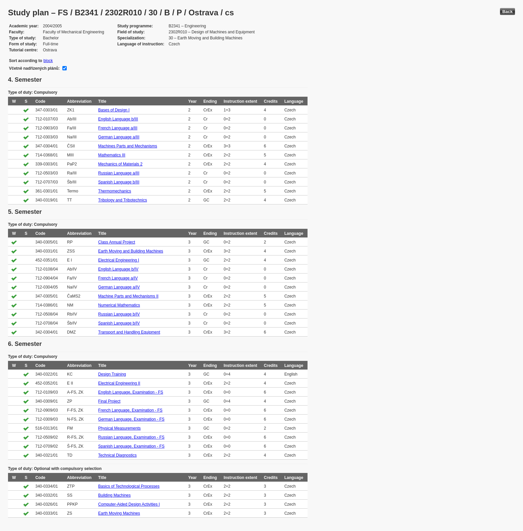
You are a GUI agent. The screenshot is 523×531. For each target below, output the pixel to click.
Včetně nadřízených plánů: (34, 68)
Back (507, 11)
